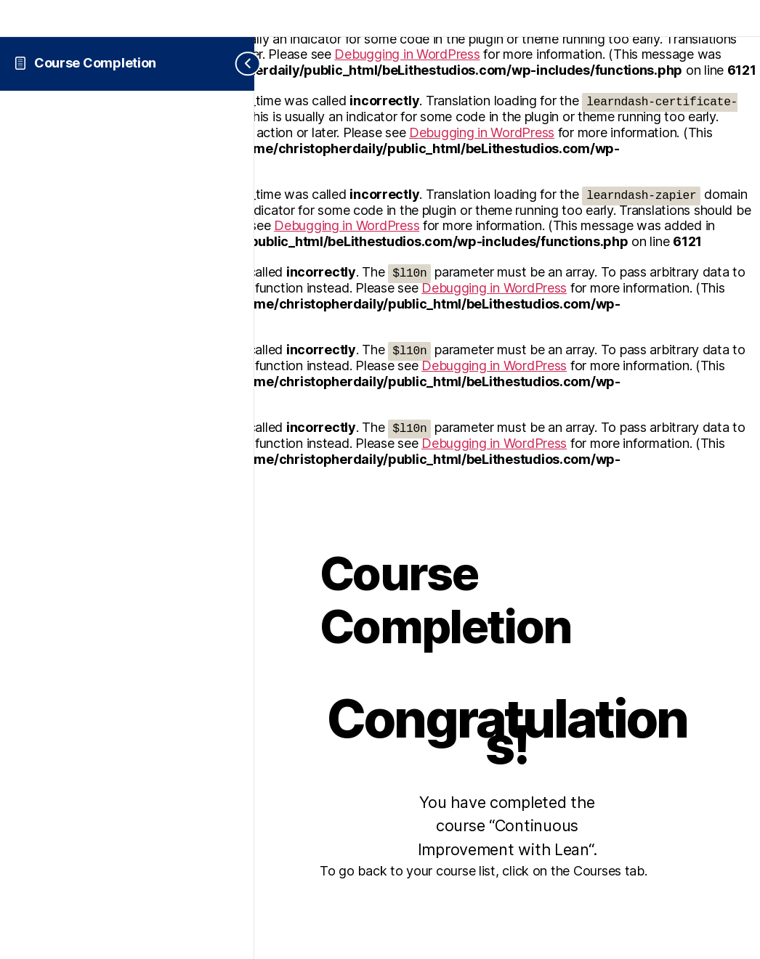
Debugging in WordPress (407, 54)
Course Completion (95, 62)
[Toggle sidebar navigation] (236, 63)
